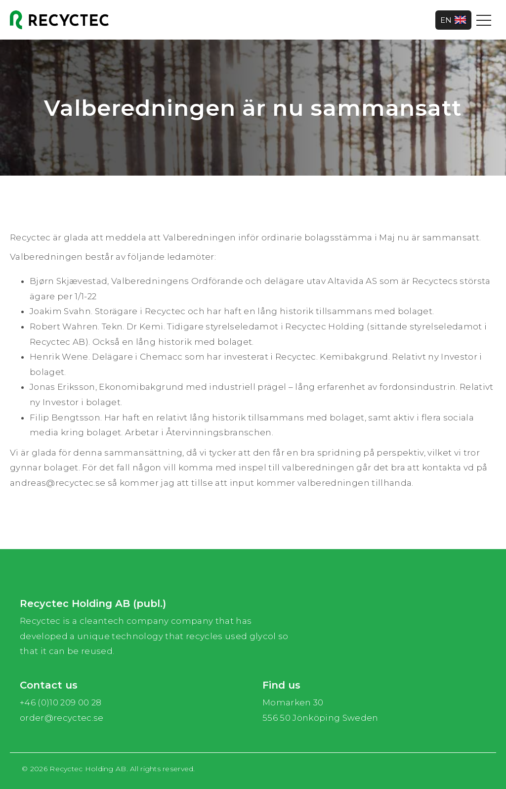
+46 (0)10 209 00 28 (60, 702)
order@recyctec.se (62, 718)
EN (453, 20)
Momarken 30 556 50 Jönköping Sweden (320, 710)
